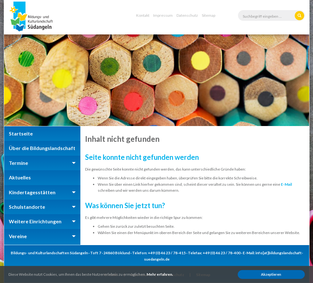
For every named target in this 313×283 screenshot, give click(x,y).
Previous (19, 80)
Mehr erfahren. (160, 274)
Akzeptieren (271, 274)
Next (294, 80)
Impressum (163, 15)
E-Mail (286, 184)
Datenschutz (187, 15)
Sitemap (208, 15)
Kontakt (142, 15)
